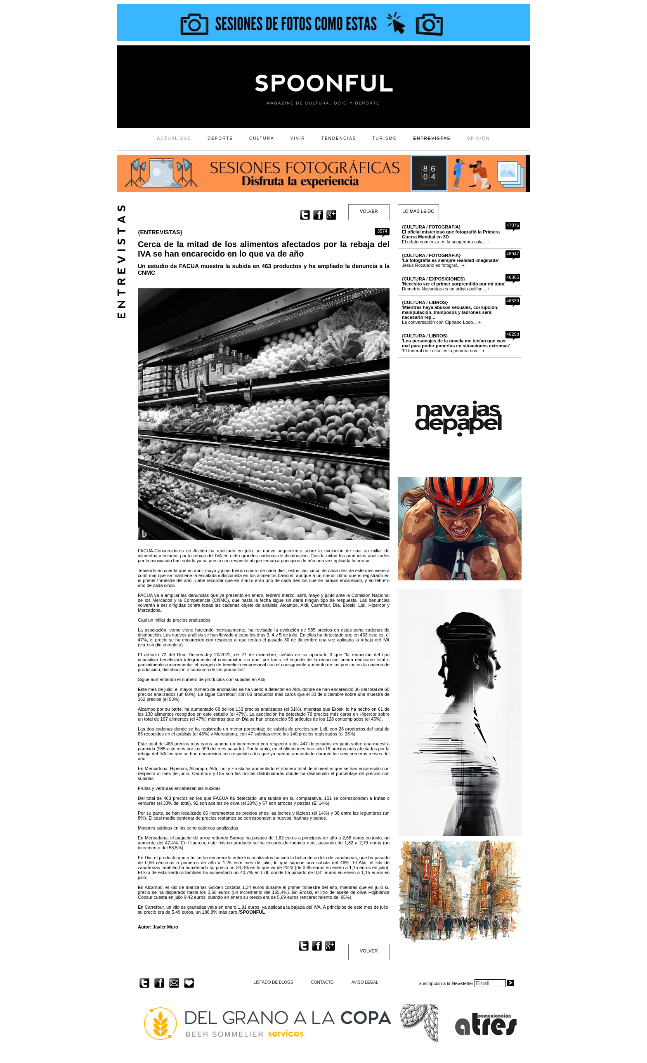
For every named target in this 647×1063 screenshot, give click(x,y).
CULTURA (261, 138)
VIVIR (297, 138)
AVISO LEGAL (365, 982)
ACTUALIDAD (174, 138)
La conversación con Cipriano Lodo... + (450, 312)
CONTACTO (322, 982)
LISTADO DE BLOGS (273, 982)
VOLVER (369, 211)
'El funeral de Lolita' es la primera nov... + (456, 343)
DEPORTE (220, 138)
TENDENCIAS (338, 138)
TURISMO (384, 138)
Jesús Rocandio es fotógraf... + (450, 260)
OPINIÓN (478, 138)
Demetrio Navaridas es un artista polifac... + (453, 283)
